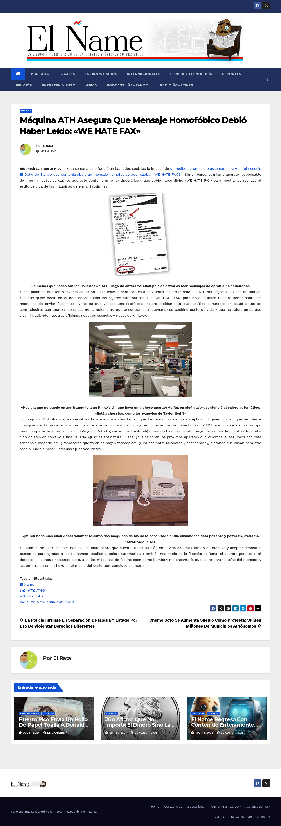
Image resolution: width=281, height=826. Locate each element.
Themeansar (89, 811)
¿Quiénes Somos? (257, 806)
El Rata (48, 146)
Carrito (219, 816)
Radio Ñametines (176, 85)
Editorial (198, 713)
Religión (24, 85)
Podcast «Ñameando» (128, 85)
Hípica (91, 85)
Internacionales (143, 74)
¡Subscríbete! (196, 806)
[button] (266, 79)
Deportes (231, 74)
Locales (67, 74)
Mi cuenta (263, 816)
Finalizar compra (240, 816)
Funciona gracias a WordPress (32, 811)
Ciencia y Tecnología (191, 74)
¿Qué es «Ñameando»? (225, 806)
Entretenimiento (59, 85)
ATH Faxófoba (31, 596)
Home (155, 806)
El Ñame (27, 584)
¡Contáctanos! (173, 806)
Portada (39, 74)
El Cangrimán (56, 732)
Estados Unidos (101, 74)
